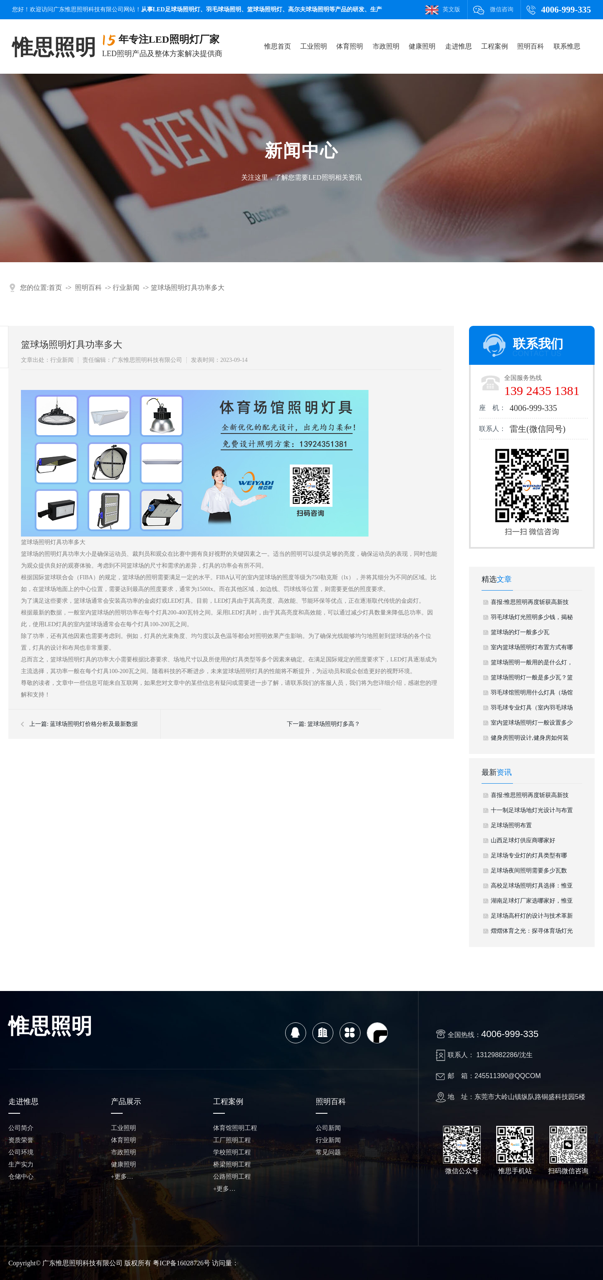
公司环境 (21, 1152)
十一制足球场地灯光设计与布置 (532, 810)
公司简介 (21, 1128)
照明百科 (530, 46)
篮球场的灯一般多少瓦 (520, 632)
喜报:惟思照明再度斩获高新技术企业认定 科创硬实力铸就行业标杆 (530, 604)
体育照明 (349, 46)
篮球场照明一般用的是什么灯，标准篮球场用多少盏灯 (532, 664)
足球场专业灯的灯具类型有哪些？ (529, 857)
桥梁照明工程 (232, 1164)
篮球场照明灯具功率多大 (187, 287)
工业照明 (313, 46)
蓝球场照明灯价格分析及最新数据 (94, 724)
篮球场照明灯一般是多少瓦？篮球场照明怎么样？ (532, 679)
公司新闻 (328, 1128)
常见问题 (328, 1152)
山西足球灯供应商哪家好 (523, 840)
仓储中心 (21, 1176)
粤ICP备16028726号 (181, 1263)
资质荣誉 (21, 1140)
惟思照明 (54, 47)
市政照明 (386, 46)
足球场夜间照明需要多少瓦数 (529, 870)
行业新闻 (126, 287)
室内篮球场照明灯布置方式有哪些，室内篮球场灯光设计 (532, 649)
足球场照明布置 (511, 825)
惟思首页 (277, 46)
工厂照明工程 (232, 1140)
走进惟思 (458, 46)
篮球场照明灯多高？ (333, 724)
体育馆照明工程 (235, 1128)
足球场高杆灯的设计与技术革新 (532, 916)
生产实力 (21, 1164)
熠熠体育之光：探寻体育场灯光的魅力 (532, 933)
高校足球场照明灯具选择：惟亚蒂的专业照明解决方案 (532, 888)
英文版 (451, 9)
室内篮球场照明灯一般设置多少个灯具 (532, 725)
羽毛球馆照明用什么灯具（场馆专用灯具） (532, 694)
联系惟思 (567, 46)
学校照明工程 (232, 1152)
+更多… (122, 1176)
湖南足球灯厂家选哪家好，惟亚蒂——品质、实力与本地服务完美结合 (532, 903)
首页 (55, 287)
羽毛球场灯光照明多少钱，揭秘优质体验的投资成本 (532, 619)
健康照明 (422, 46)
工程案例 (494, 46)
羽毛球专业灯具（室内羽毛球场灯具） (532, 710)
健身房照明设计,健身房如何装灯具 (530, 740)
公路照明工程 (232, 1176)
